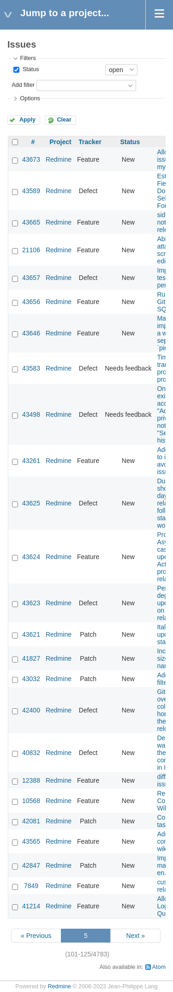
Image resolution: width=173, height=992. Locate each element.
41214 (31, 906)
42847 (31, 865)
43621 (31, 634)
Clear (64, 119)
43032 (31, 678)
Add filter (23, 85)
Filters (28, 58)
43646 (31, 333)
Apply (27, 119)
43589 (31, 191)
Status (30, 69)
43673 (31, 159)
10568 (31, 800)
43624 (31, 556)
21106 (31, 250)
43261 (31, 460)
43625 (31, 503)
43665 (31, 222)
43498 (31, 414)
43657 (31, 277)
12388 (31, 780)
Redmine (59, 159)
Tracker (89, 142)
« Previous (36, 935)
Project (60, 142)
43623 (31, 603)
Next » (135, 935)
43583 (31, 368)
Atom (159, 967)
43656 (31, 301)
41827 (31, 658)
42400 (31, 710)
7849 (31, 885)
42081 (31, 821)
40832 (31, 752)
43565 (31, 841)
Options (30, 98)
